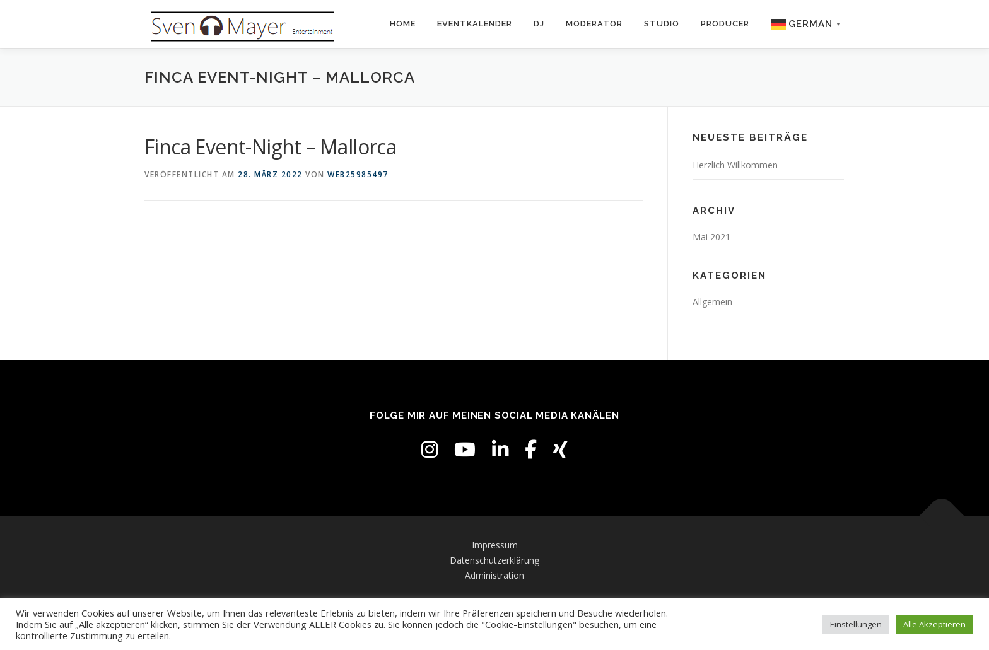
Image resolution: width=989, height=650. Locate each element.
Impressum (495, 545)
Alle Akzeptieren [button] (934, 624)
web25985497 (358, 174)
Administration (494, 575)
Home (403, 23)
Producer (725, 23)
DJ (539, 23)
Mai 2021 (711, 237)
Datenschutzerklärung (494, 560)
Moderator (594, 23)
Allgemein (712, 302)
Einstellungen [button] (856, 624)
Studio (661, 23)
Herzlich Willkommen (735, 165)
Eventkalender (474, 23)
